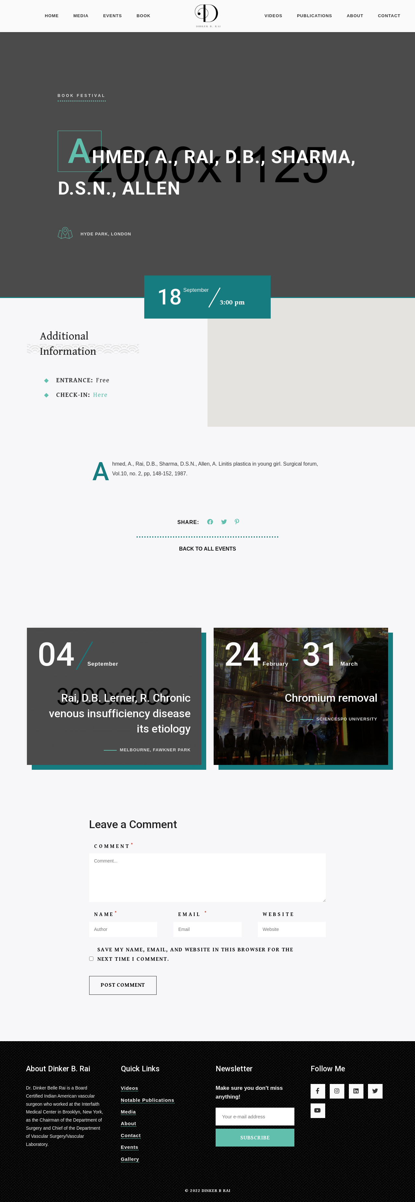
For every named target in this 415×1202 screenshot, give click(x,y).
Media (81, 15)
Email (193, 920)
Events (112, 15)
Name (106, 920)
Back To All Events (207, 549)
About (355, 15)
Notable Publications (147, 1100)
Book (143, 15)
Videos (129, 1088)
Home (52, 15)
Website (279, 921)
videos (273, 15)
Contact (389, 15)
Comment (114, 852)
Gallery (130, 1159)
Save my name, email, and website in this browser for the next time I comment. (195, 961)
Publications (314, 15)
